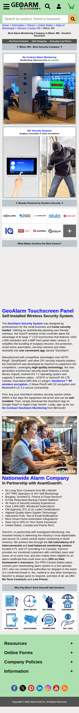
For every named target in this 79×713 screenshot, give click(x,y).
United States (45, 27)
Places (31, 27)
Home (5, 27)
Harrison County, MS (28, 30)
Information (18, 27)
